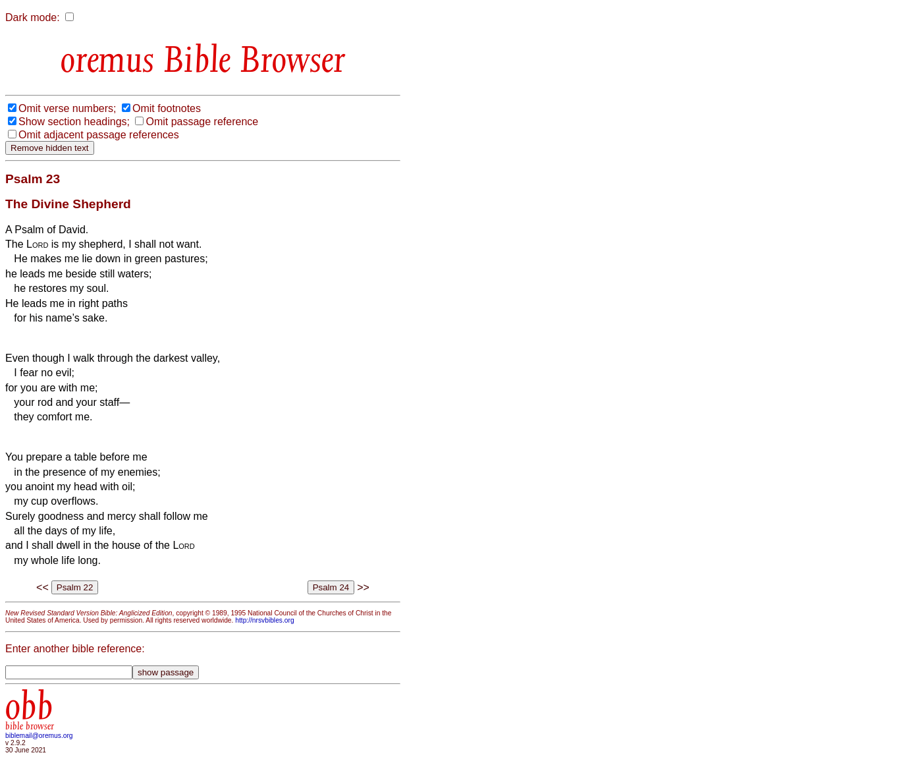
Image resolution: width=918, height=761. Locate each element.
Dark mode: (32, 17)
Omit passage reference (202, 121)
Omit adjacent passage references (98, 134)
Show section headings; (74, 121)
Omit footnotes (166, 108)
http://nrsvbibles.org (264, 620)
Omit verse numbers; (67, 108)
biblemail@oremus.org (39, 735)
